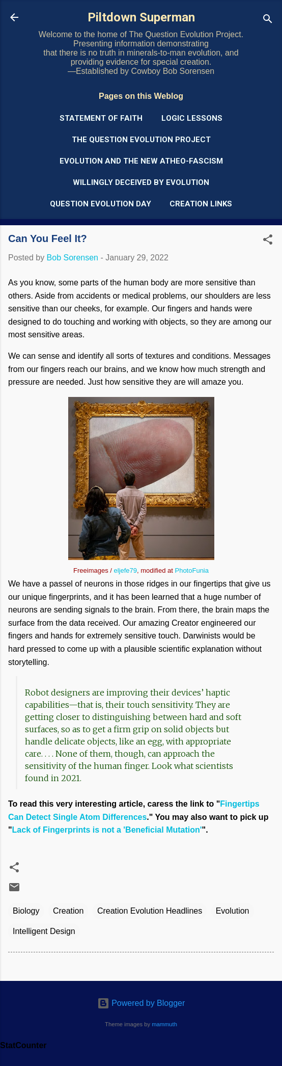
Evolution (232, 911)
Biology (26, 911)
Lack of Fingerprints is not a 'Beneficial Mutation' (107, 829)
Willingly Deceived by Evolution (141, 182)
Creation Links (201, 203)
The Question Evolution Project (141, 139)
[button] (268, 241)
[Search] (268, 20)
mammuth (164, 1024)
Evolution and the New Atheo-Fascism (141, 161)
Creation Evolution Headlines (149, 911)
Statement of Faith (101, 118)
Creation (68, 911)
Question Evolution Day (100, 203)
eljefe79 (125, 570)
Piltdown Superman (141, 17)
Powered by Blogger (141, 1003)
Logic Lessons (191, 118)
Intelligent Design (44, 931)
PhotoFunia (192, 570)
